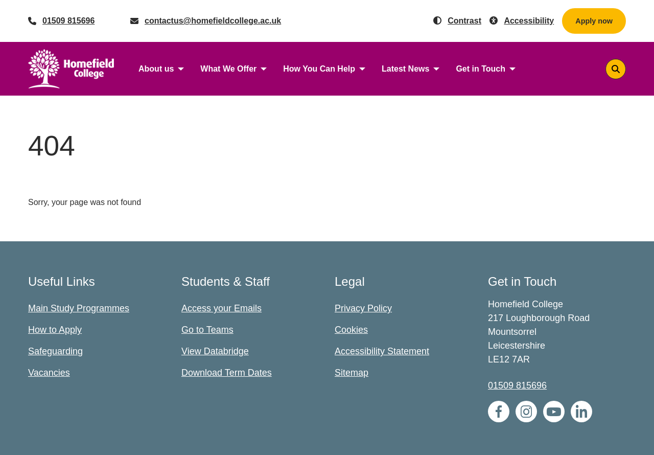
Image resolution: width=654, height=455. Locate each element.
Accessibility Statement (382, 351)
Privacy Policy (363, 308)
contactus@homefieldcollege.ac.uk (213, 20)
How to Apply (55, 329)
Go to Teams (207, 329)
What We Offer (228, 68)
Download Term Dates (226, 372)
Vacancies (49, 372)
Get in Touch (480, 68)
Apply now (594, 21)
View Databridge (215, 351)
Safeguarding (55, 351)
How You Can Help (319, 68)
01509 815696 (68, 20)
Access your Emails (221, 308)
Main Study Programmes (78, 308)
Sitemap (351, 372)
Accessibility (529, 20)
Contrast (464, 20)
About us (156, 68)
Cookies (351, 329)
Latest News (405, 68)
